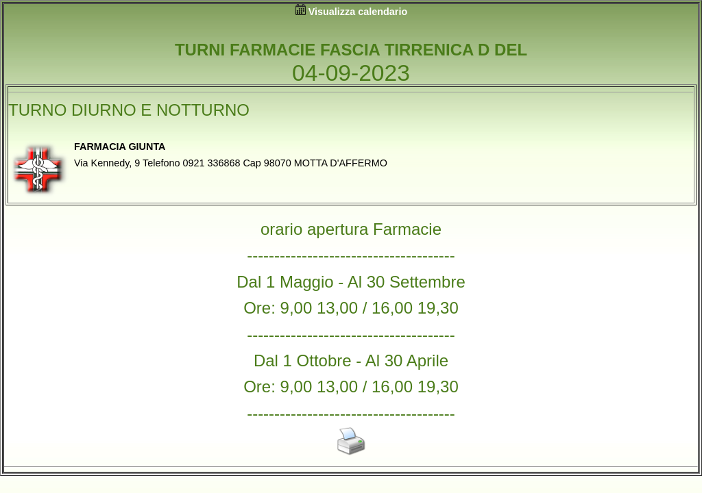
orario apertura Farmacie (351, 229)
